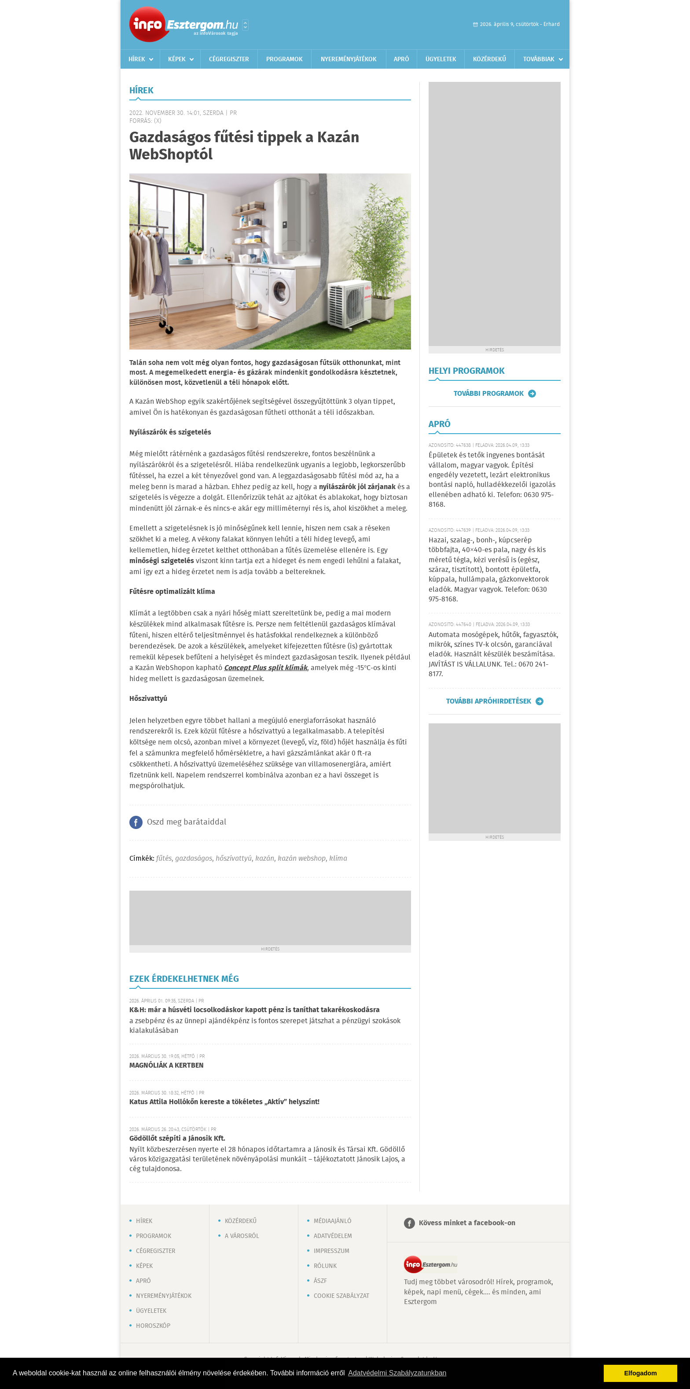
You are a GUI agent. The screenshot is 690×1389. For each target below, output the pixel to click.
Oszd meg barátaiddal (186, 822)
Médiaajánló (333, 1221)
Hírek (136, 59)
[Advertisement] (270, 917)
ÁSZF (320, 1281)
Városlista (245, 25)
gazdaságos (193, 858)
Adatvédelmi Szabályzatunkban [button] (397, 1373)
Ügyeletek (441, 59)
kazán (264, 858)
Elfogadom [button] (640, 1373)
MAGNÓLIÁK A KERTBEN (166, 1065)
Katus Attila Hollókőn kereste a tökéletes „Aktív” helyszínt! (224, 1102)
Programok (284, 59)
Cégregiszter (229, 59)
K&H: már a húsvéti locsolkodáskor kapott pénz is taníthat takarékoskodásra (254, 1010)
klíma (338, 858)
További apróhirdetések (488, 701)
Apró (401, 59)
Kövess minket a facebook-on (467, 1223)
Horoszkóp (153, 1326)
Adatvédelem (333, 1236)
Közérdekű (489, 59)
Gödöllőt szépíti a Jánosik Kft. (177, 1138)
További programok (489, 394)
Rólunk (325, 1266)
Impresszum (331, 1251)
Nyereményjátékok (349, 59)
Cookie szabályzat (341, 1296)
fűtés (164, 858)
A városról (242, 1236)
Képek (177, 59)
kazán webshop (302, 858)
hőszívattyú (234, 858)
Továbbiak (538, 59)
